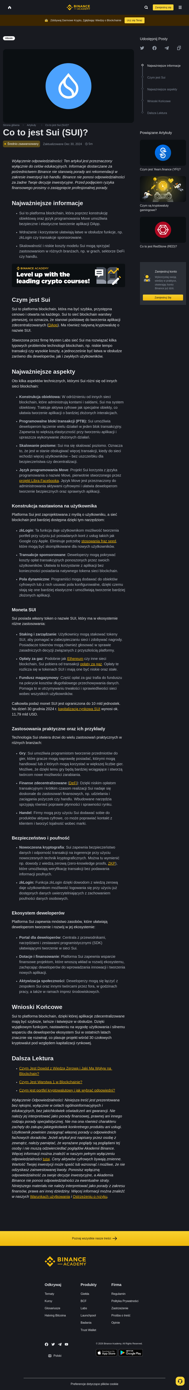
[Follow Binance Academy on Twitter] (53, 1344)
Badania (86, 1322)
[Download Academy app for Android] (131, 1353)
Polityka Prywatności (124, 1301)
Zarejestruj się (163, 7)
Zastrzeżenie (119, 1308)
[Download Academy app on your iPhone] (106, 1353)
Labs (84, 1308)
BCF (84, 1301)
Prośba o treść (120, 1315)
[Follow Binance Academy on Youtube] (66, 1344)
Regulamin (118, 1293)
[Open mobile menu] (180, 7)
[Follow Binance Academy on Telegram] (60, 1344)
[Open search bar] (145, 7)
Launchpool (88, 1315)
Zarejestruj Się (163, 297)
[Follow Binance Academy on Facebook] (46, 1344)
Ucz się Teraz (134, 20)
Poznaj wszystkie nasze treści (94, 1238)
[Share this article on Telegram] (166, 48)
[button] (180, 7)
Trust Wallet (88, 1330)
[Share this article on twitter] (142, 48)
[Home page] (78, 7)
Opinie (115, 1322)
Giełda (85, 1293)
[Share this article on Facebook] (154, 48)
